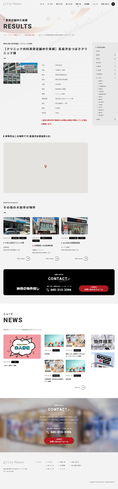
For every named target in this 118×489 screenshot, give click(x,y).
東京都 (98, 58)
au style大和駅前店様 (71, 245)
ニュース (95, 4)
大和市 (22, 241)
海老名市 (101, 110)
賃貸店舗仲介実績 (29, 35)
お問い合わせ (105, 4)
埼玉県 (98, 51)
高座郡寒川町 (102, 94)
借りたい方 (59, 4)
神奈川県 (98, 62)
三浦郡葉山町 (102, 86)
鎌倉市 (100, 99)
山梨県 (98, 119)
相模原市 (100, 74)
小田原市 (101, 91)
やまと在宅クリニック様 (14, 245)
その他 (99, 78)
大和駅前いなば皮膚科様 (43, 248)
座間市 (100, 89)
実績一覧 (78, 4)
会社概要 (86, 4)
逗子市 (100, 107)
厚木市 (100, 96)
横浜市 (99, 66)
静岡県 (98, 55)
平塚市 (100, 104)
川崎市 (99, 70)
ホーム (42, 4)
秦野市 (100, 81)
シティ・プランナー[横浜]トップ (12, 35)
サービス (50, 4)
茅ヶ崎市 (101, 102)
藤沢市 (100, 112)
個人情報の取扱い (76, 465)
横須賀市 (101, 115)
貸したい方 (69, 4)
